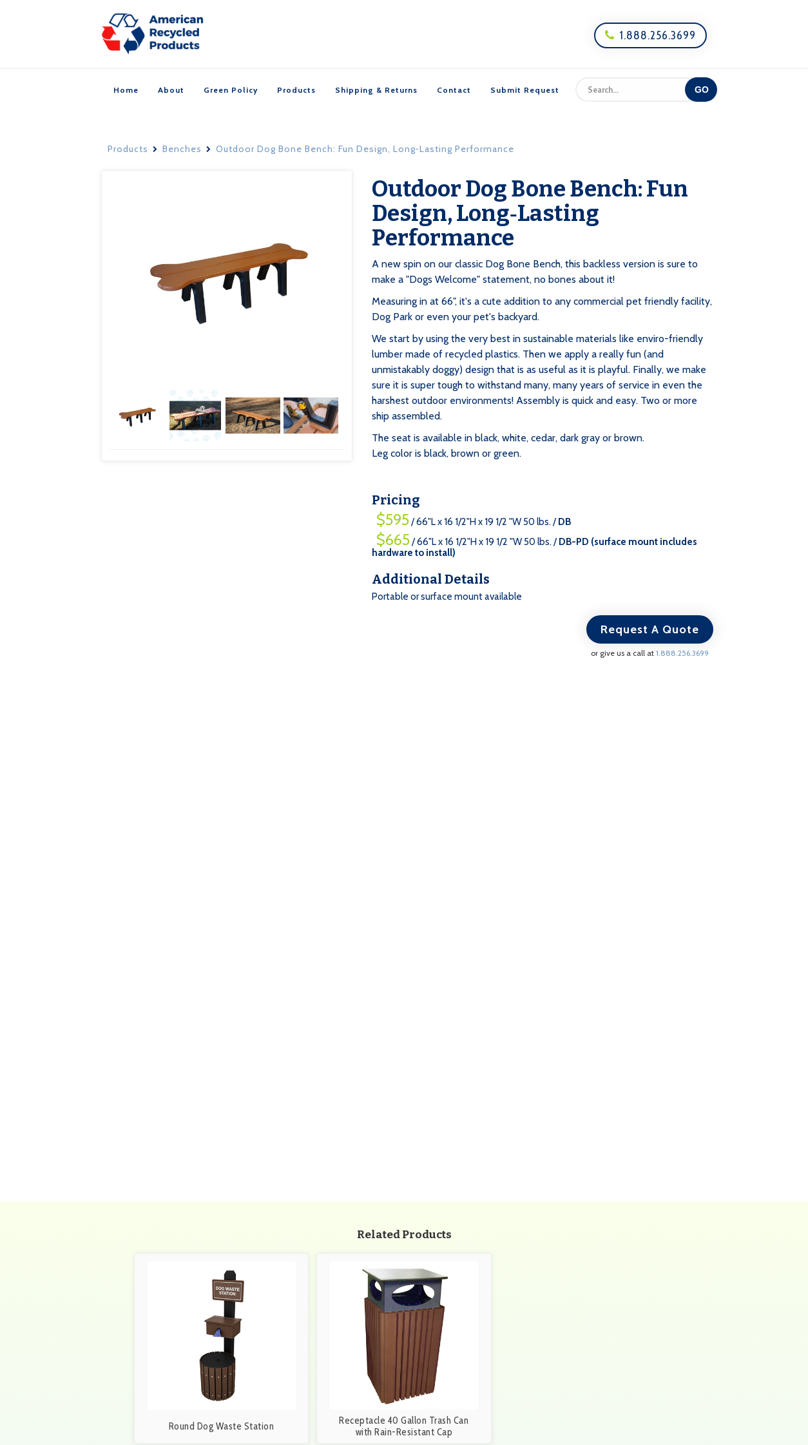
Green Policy (231, 90)
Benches (182, 149)
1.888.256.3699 (650, 35)
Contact (454, 90)
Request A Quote (650, 629)
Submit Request (524, 90)
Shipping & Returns (376, 90)
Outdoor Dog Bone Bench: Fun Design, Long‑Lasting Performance (365, 149)
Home (126, 90)
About (171, 90)
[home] (152, 34)
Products (296, 90)
